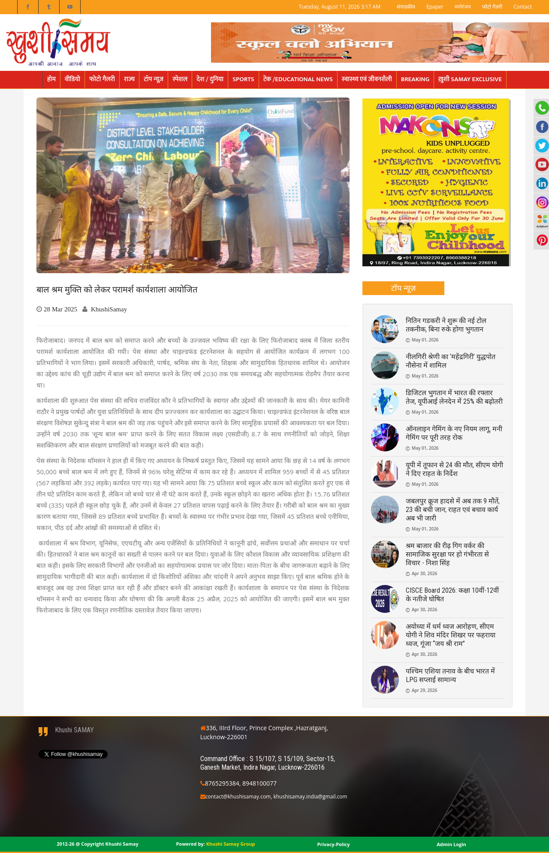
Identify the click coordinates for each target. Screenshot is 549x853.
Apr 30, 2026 (424, 573)
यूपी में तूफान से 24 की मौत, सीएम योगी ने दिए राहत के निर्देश (454, 469)
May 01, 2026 (425, 340)
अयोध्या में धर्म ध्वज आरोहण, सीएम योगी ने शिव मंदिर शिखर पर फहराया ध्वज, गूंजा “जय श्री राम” (450, 635)
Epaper (434, 6)
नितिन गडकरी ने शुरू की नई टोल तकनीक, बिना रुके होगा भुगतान (446, 325)
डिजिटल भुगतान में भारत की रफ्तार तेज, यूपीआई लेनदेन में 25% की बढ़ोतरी (454, 397)
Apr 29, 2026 (424, 690)
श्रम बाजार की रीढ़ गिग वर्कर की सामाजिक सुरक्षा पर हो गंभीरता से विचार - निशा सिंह (447, 554)
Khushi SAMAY (74, 730)
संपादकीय (406, 6)
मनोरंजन (463, 6)
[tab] (403, 288)
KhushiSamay (109, 309)
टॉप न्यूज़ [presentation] (403, 288)
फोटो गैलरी (492, 6)
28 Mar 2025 (60, 309)
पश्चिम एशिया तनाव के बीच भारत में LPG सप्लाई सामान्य (450, 675)
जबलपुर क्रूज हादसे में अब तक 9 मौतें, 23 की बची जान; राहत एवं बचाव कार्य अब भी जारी (453, 509)
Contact (522, 6)
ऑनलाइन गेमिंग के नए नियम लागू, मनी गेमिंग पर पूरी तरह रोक (454, 433)
